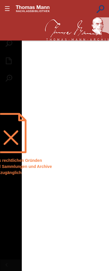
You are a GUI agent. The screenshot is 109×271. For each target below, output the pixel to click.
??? (32, 8)
